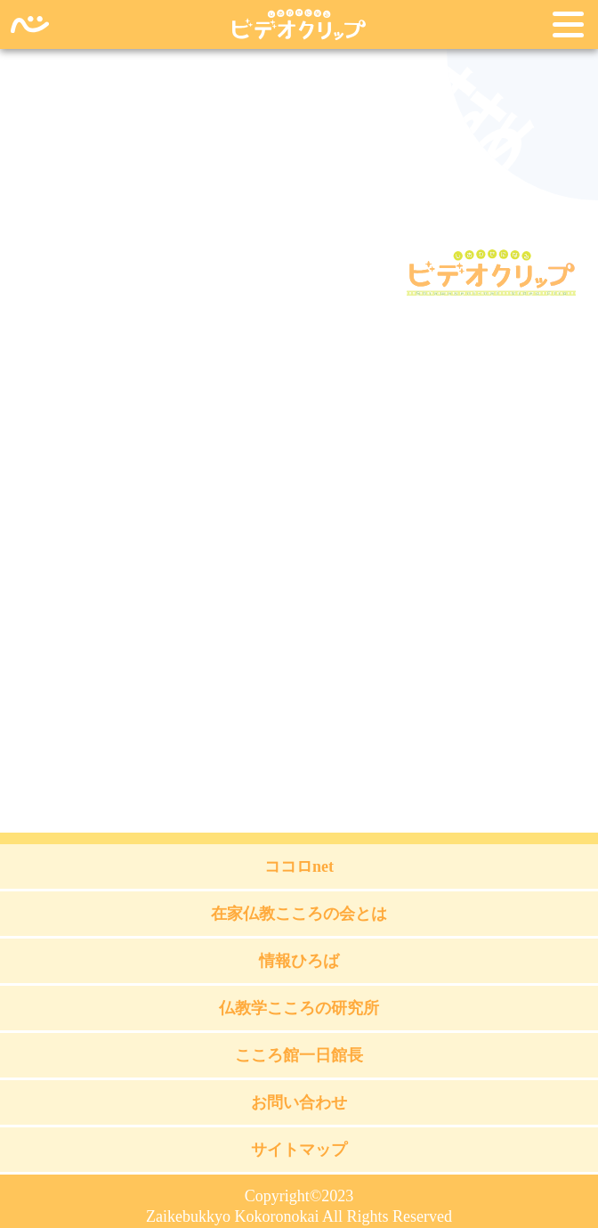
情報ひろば (299, 961)
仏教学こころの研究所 (299, 1008)
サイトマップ (299, 1150)
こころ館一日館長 (299, 1055)
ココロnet (299, 866)
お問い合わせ (299, 1102)
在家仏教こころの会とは (299, 914)
